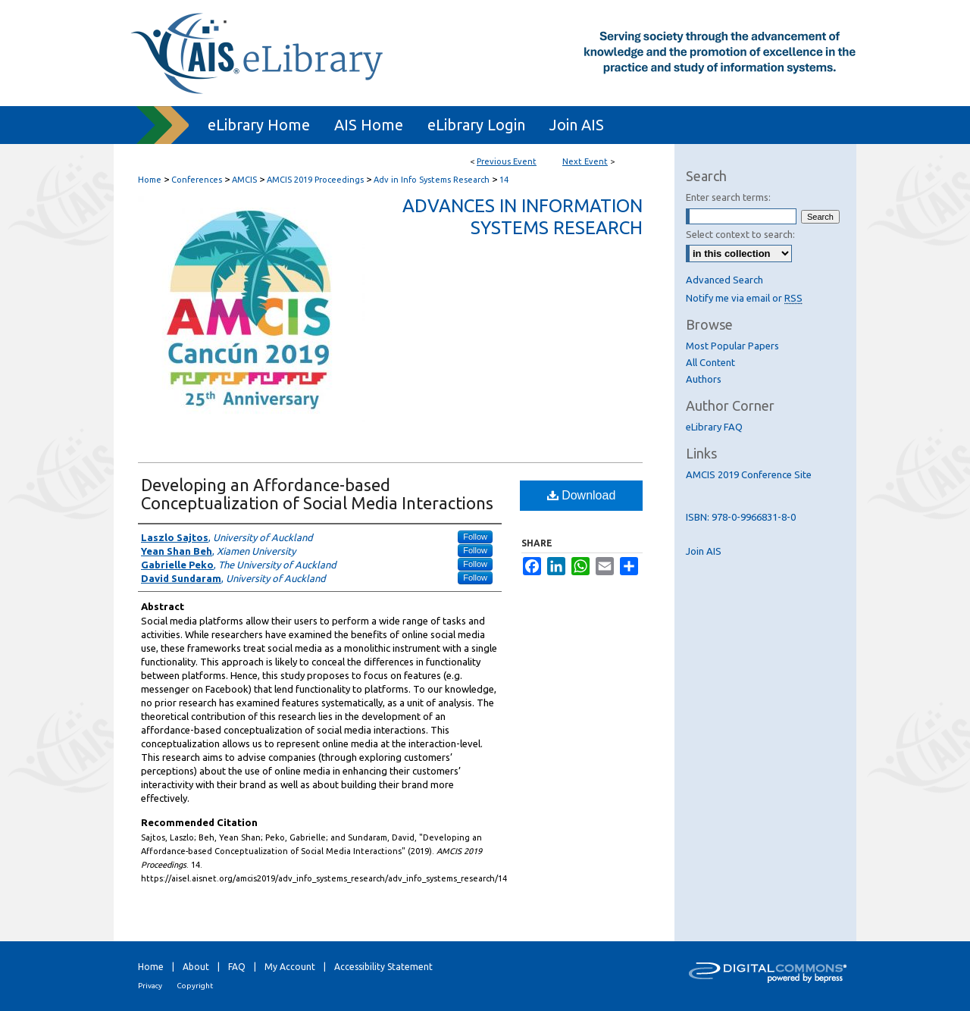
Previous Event (507, 161)
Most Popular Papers (732, 345)
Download (581, 495)
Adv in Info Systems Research (433, 179)
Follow (475, 536)
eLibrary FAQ (714, 426)
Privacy (150, 985)
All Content (710, 362)
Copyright (195, 985)
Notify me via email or (744, 298)
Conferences (197, 179)
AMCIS (245, 179)
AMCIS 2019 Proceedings (316, 179)
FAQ (237, 967)
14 (503, 179)
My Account (289, 967)
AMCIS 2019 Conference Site (749, 474)
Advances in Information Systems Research (522, 217)
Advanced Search (724, 279)
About (196, 967)
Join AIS (703, 551)
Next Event (585, 161)
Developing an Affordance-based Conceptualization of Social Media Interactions (317, 493)
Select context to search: (740, 234)
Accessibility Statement (383, 967)
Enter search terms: (728, 197)
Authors (703, 379)
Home (149, 179)
